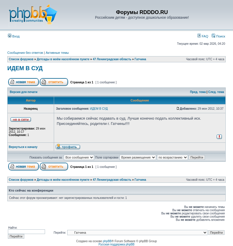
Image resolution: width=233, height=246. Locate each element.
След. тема (216, 92)
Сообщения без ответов (25, 52)
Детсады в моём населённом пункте (63, 59)
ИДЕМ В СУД (25, 68)
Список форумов (21, 59)
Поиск (218, 36)
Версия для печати (23, 92)
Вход (14, 36)
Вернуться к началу (23, 147)
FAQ (202, 36)
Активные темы (57, 52)
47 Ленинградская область (112, 59)
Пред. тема (198, 92)
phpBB (107, 241)
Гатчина (140, 59)
